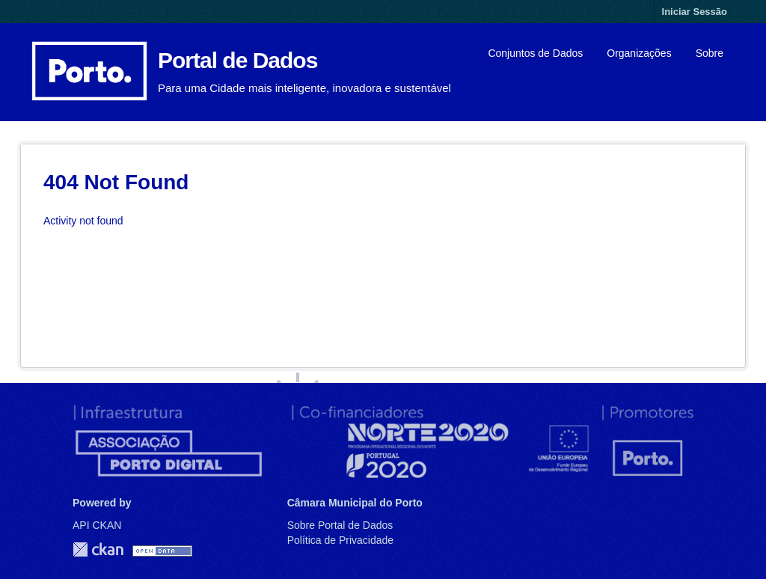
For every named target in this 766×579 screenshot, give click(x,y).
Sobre (709, 53)
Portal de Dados (237, 60)
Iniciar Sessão (694, 11)
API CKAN (97, 525)
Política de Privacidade (340, 540)
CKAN (98, 549)
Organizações (639, 53)
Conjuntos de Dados (535, 53)
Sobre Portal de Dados (340, 525)
